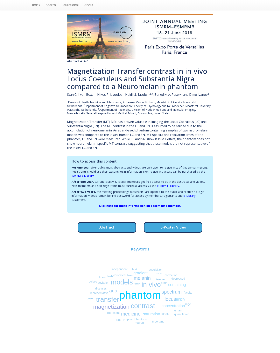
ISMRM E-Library (83, 175)
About (88, 5)
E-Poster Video (173, 227)
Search (51, 5)
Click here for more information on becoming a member (139, 206)
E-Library (189, 195)
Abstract (106, 227)
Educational (70, 5)
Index (36, 5)
